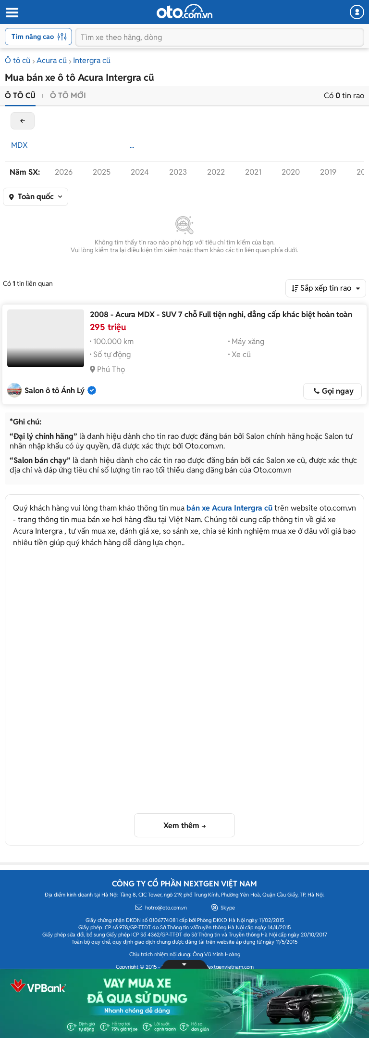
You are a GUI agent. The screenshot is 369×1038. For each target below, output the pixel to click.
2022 (216, 172)
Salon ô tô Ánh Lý (55, 390)
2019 (328, 172)
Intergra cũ (92, 60)
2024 (140, 172)
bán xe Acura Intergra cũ (229, 508)
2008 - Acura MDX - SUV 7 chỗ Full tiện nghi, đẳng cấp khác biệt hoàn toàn (221, 314)
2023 (178, 172)
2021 (253, 172)
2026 (64, 172)
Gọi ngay (338, 391)
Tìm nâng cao (39, 36)
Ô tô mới (68, 95)
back (23, 120)
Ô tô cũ (17, 60)
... (132, 145)
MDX (19, 145)
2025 (102, 172)
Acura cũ (52, 60)
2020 (291, 172)
